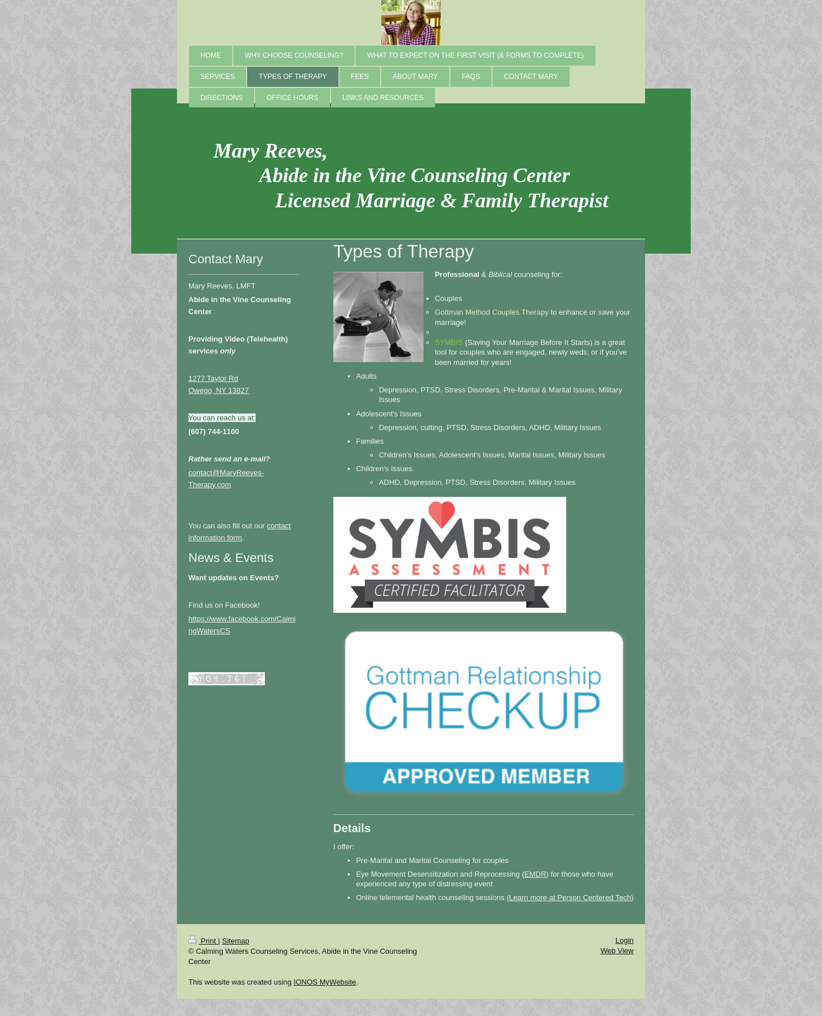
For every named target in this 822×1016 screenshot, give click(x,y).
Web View (617, 950)
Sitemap (235, 941)
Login (624, 940)
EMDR (535, 874)
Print (203, 941)
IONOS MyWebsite (324, 982)
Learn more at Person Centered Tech (570, 897)
